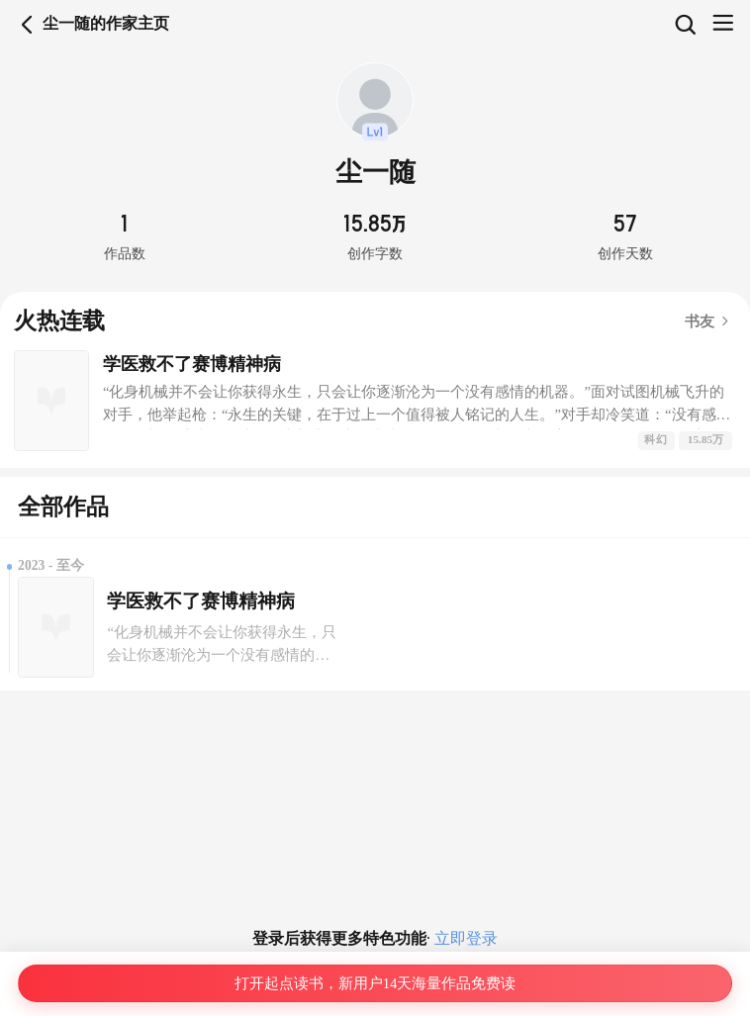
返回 (27, 24)
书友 (708, 321)
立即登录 (464, 938)
